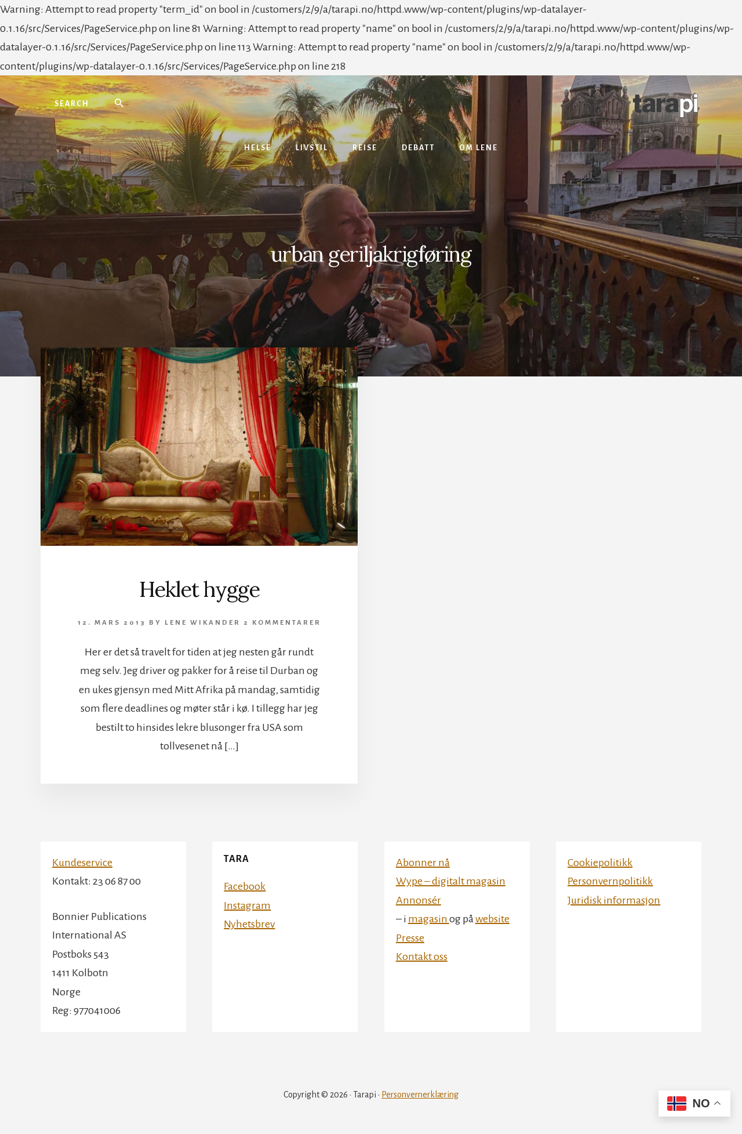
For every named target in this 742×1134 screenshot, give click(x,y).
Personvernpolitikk (610, 881)
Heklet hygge (199, 589)
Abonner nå (423, 862)
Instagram (247, 905)
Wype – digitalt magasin (450, 881)
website (492, 919)
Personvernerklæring (420, 1094)
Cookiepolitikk (600, 862)
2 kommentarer (282, 622)
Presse (410, 938)
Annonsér (418, 900)
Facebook (244, 886)
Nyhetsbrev (249, 924)
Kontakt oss (422, 956)
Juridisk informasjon (614, 900)
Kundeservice (82, 862)
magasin (428, 919)
